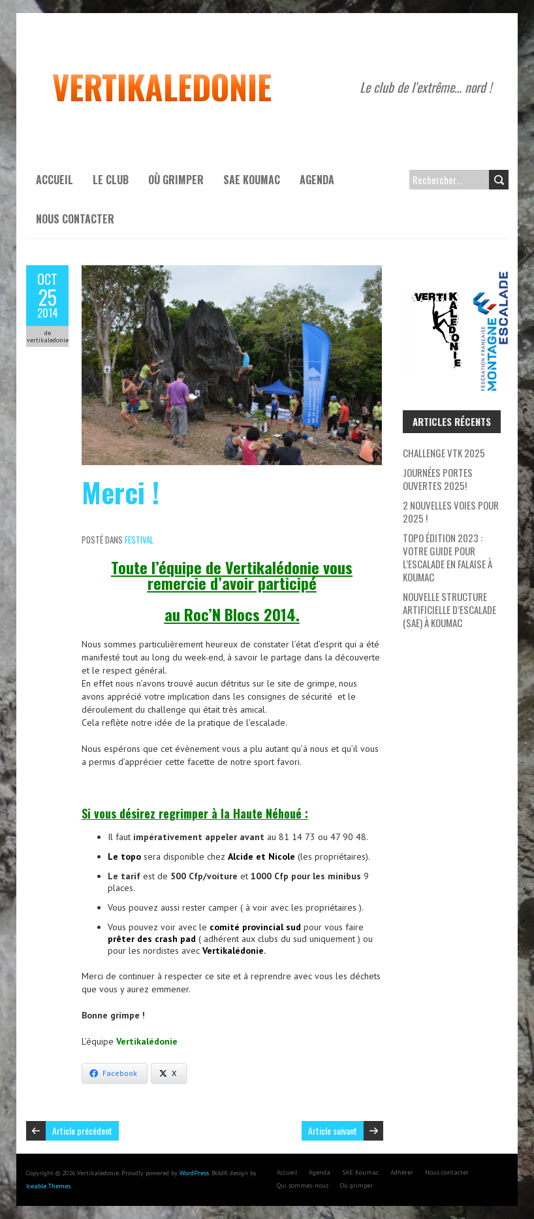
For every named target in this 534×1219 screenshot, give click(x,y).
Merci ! (120, 492)
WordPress (194, 1173)
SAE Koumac (251, 179)
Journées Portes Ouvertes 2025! (438, 479)
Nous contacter (75, 219)
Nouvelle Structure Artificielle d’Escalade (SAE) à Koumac (449, 609)
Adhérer (401, 1172)
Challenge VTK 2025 (444, 453)
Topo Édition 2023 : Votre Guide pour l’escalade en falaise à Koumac (447, 557)
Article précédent (82, 1130)
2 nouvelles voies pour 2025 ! (451, 511)
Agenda (317, 179)
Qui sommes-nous (302, 1185)
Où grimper (176, 179)
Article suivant (332, 1130)
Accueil (54, 179)
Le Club (111, 179)
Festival (139, 539)
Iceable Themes (48, 1186)
